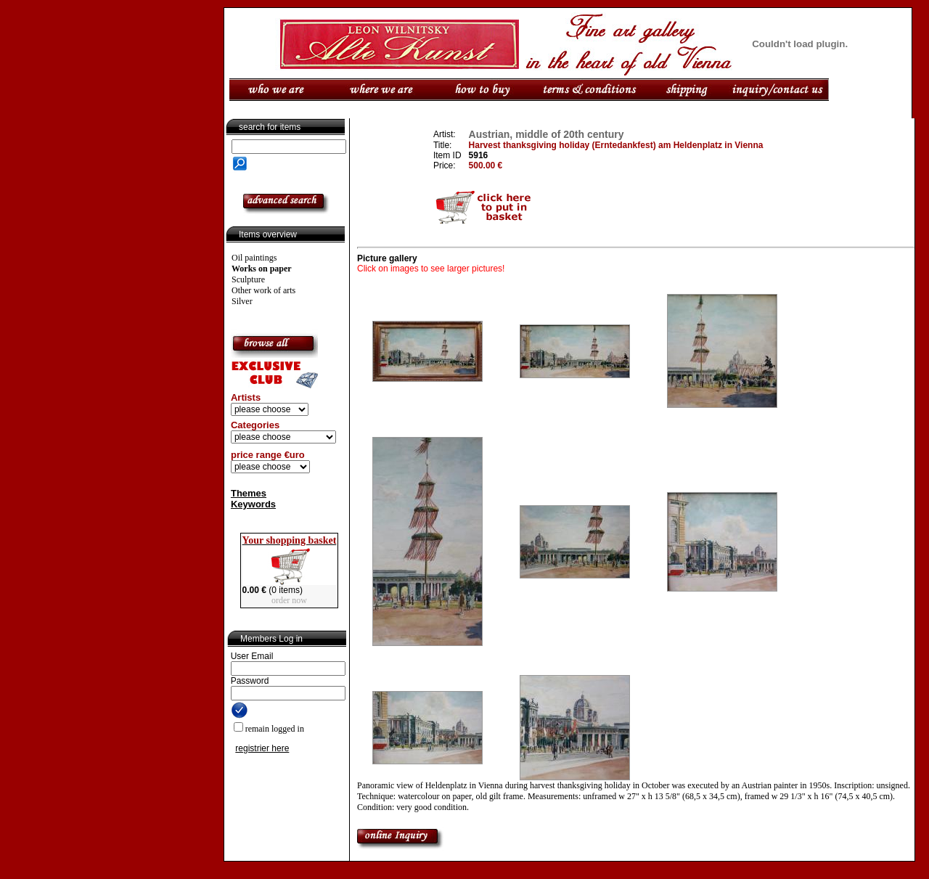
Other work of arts (263, 290)
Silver (242, 301)
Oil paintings (254, 258)
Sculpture (248, 279)
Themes (248, 493)
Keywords (253, 504)
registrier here (262, 748)
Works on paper (262, 268)
